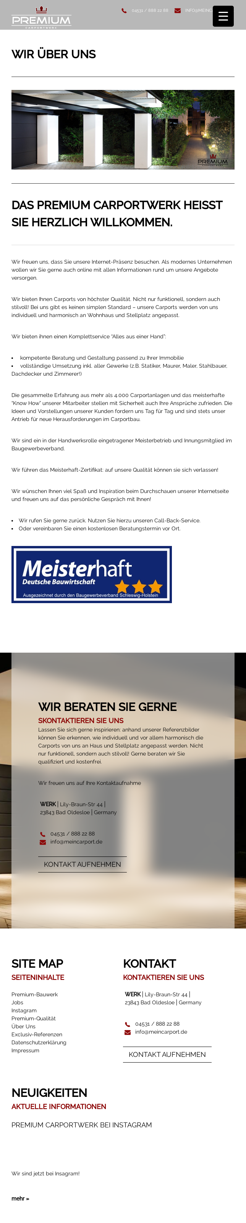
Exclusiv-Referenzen (36, 1034)
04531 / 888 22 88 (150, 10)
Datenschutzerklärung (38, 1042)
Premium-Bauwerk (34, 994)
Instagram (24, 1010)
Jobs (17, 1002)
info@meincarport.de (210, 10)
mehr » (20, 1192)
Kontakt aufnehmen (82, 864)
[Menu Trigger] (223, 16)
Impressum (25, 1050)
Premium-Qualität (33, 1018)
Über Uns (23, 1026)
